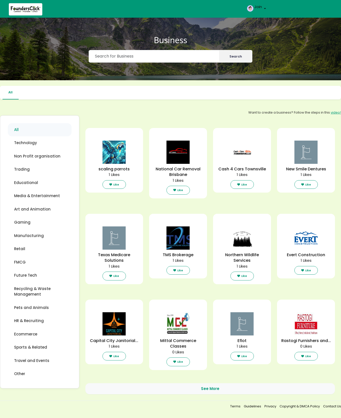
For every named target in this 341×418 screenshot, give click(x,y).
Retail (19, 249)
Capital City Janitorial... (114, 341)
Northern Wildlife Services (242, 258)
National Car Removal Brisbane (178, 172)
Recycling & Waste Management (32, 291)
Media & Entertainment (37, 196)
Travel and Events (31, 360)
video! (336, 112)
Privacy (270, 406)
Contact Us (332, 406)
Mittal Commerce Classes (178, 343)
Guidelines (253, 406)
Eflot (242, 341)
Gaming (22, 222)
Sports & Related (30, 347)
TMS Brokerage (178, 255)
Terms (235, 406)
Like (114, 184)
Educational (26, 182)
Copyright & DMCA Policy (300, 406)
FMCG (20, 262)
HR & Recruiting (29, 321)
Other (19, 374)
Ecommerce (25, 334)
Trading (22, 169)
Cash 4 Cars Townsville (242, 169)
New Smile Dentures (306, 169)
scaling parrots (114, 169)
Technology (25, 143)
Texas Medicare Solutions (114, 258)
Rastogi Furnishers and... (306, 341)
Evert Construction (306, 255)
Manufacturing (29, 235)
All (11, 92)
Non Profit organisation (37, 156)
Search (235, 56)
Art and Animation (32, 209)
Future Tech (25, 275)
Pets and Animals (31, 307)
